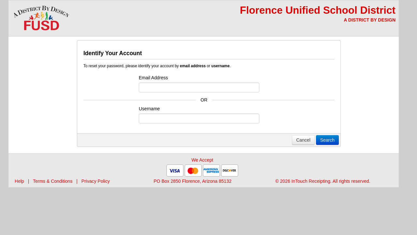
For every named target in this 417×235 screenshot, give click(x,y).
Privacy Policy (95, 181)
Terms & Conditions (52, 181)
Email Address (153, 77)
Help (19, 181)
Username (149, 108)
